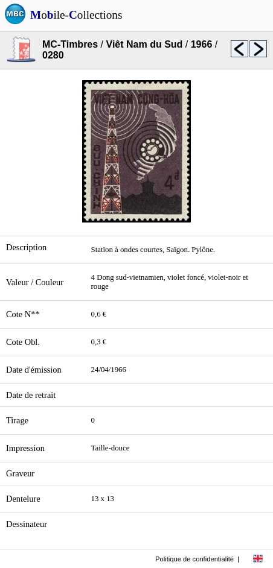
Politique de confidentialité (194, 559)
